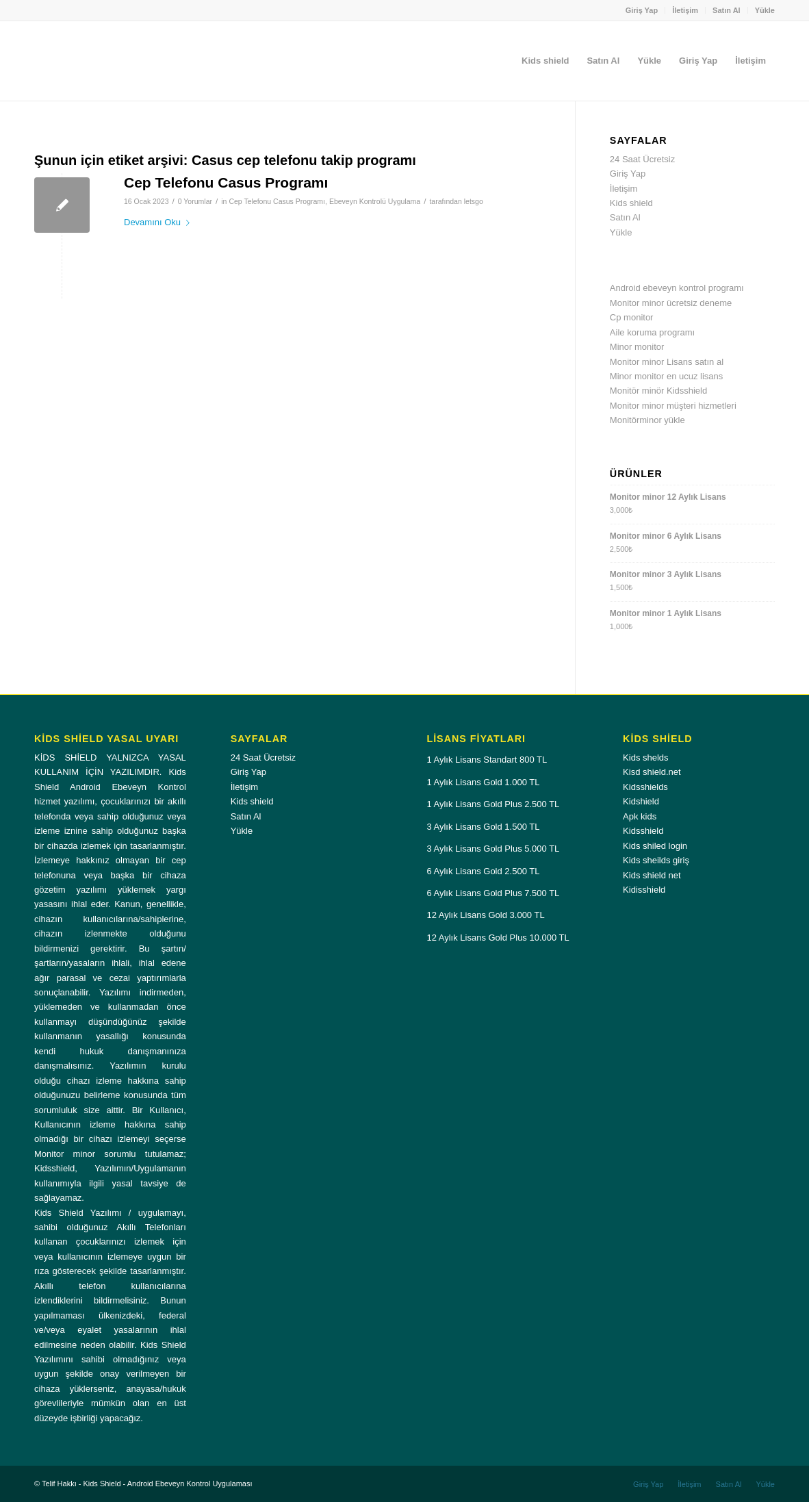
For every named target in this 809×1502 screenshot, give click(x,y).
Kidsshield (643, 831)
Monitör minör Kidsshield (658, 390)
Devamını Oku (159, 222)
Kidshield (641, 801)
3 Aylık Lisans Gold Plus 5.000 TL (492, 848)
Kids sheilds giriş (656, 860)
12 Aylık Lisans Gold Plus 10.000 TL (497, 937)
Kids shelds (645, 757)
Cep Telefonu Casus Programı (226, 182)
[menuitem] (642, 10)
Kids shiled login (655, 846)
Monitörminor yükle (647, 420)
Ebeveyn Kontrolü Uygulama (374, 201)
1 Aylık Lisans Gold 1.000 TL (482, 782)
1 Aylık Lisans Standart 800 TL (486, 759)
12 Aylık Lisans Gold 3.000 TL (485, 915)
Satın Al (726, 10)
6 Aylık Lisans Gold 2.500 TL (482, 871)
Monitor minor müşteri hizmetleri (673, 405)
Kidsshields (645, 787)
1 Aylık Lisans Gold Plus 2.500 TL (492, 804)
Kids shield (631, 203)
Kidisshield (644, 889)
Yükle (765, 10)
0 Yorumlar (195, 201)
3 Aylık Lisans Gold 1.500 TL (482, 827)
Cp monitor (632, 317)
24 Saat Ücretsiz (642, 159)
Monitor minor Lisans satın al (666, 362)
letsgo (473, 201)
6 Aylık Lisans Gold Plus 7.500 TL (492, 893)
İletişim (685, 10)
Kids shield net (652, 875)
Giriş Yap (642, 10)
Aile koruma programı (652, 332)
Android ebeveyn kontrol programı (677, 288)
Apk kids (639, 816)
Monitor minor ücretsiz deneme (671, 303)
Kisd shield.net (652, 772)
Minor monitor (637, 347)
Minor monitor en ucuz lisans (666, 376)
